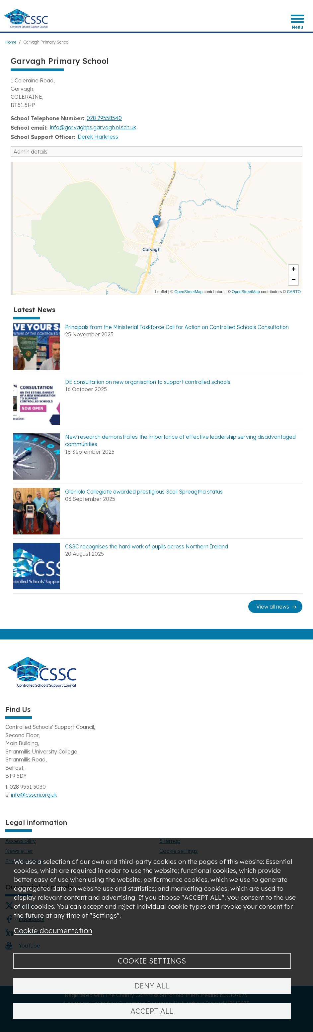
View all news (272, 606)
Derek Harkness (98, 136)
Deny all (151, 985)
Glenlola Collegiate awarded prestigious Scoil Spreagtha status (144, 491)
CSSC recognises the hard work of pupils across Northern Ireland (146, 546)
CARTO (294, 291)
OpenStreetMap (188, 291)
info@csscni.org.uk (34, 794)
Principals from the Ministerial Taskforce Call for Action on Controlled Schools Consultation (177, 327)
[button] (156, 221)
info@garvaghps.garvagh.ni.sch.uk (93, 127)
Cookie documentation (53, 930)
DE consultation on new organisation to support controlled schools (147, 382)
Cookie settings (152, 960)
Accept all (151, 1010)
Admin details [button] (30, 151)
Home (10, 42)
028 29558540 (104, 118)
